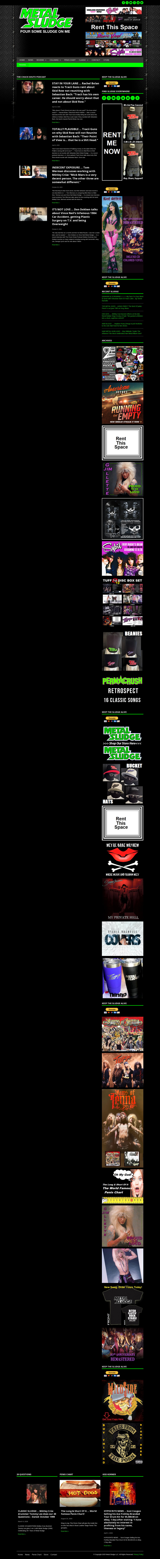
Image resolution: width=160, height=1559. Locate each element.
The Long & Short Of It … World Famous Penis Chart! (79, 1512)
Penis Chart (70, 60)
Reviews (41, 60)
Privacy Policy (138, 1554)
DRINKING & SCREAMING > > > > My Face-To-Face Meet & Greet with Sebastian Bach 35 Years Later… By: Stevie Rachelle (122, 298)
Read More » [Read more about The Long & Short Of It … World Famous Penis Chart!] (65, 1531)
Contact (96, 60)
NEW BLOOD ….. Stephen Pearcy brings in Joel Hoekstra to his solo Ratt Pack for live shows (122, 325)
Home (22, 60)
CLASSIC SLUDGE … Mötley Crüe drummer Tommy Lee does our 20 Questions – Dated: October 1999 (37, 1514)
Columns (55, 60)
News (30, 60)
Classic (83, 60)
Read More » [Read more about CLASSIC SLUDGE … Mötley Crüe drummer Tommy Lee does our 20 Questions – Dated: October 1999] (22, 1534)
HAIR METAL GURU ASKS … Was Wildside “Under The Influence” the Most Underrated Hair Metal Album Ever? (122, 332)
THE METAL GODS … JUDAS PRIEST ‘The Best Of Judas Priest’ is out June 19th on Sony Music (122, 307)
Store (106, 60)
